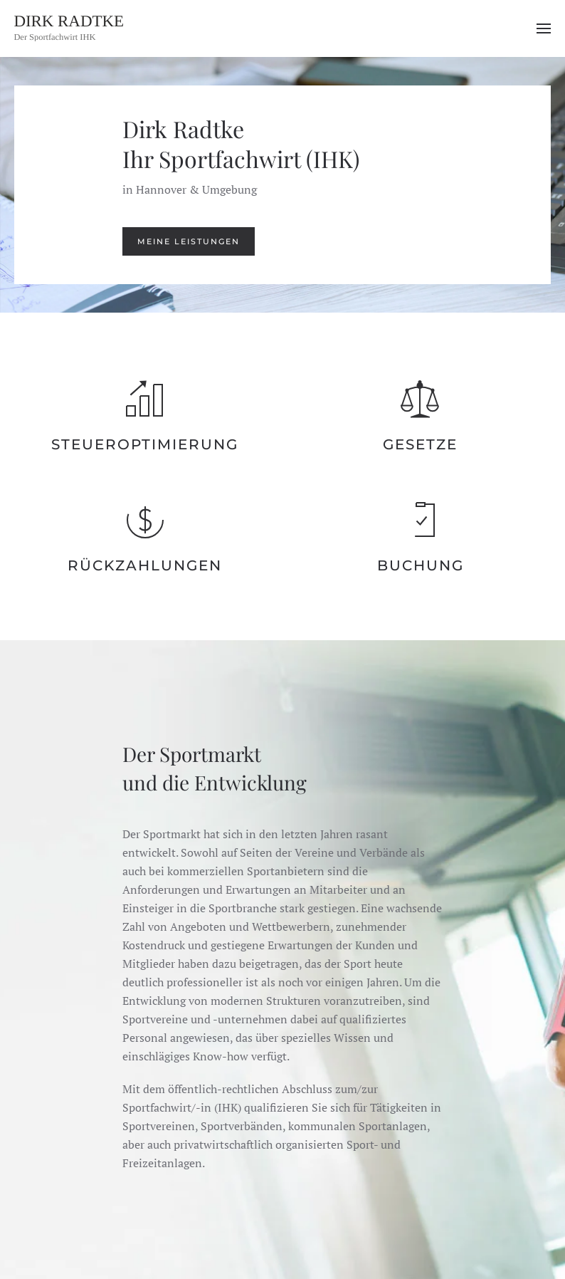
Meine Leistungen (188, 241)
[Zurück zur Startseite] (85, 28)
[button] (544, 28)
